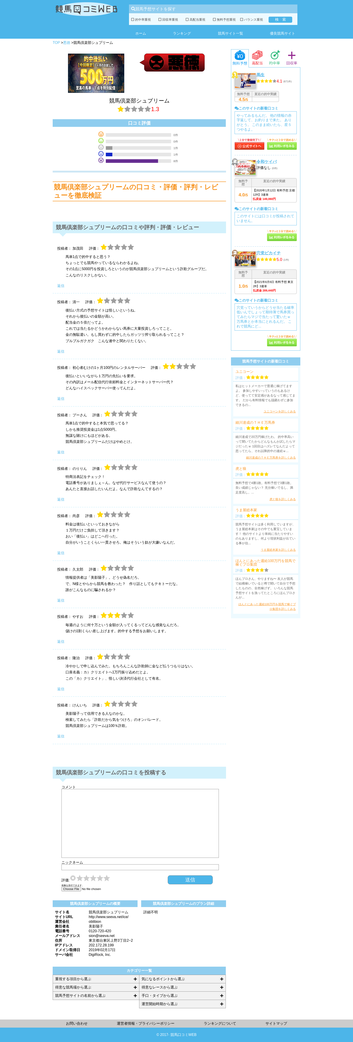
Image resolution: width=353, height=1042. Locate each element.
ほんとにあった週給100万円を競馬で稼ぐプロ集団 (265, 562)
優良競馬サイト (282, 33)
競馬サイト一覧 (230, 33)
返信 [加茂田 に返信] (60, 286)
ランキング (182, 33)
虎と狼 (240, 469)
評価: (65, 880)
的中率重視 (141, 19)
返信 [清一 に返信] (60, 351)
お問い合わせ (77, 1023)
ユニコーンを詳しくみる (280, 411)
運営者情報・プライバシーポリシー (145, 1023)
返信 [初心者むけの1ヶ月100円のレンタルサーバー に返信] (60, 399)
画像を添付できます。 (72, 885)
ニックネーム (72, 862)
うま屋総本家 (246, 510)
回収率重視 (168, 19)
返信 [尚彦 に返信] (60, 553)
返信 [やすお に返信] (60, 641)
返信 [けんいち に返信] (60, 736)
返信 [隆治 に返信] (60, 689)
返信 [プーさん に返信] (60, 452)
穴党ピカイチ (268, 253)
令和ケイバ (266, 161)
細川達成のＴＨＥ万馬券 (255, 422)
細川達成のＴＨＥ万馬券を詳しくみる (271, 457)
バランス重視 (251, 19)
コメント (68, 787)
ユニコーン (244, 372)
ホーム (140, 33)
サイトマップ (276, 1023)
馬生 (260, 75)
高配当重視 (195, 19)
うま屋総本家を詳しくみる (278, 549)
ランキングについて (220, 1023)
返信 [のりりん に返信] (60, 499)
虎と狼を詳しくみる (282, 499)
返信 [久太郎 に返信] (60, 600)
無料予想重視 (224, 19)
